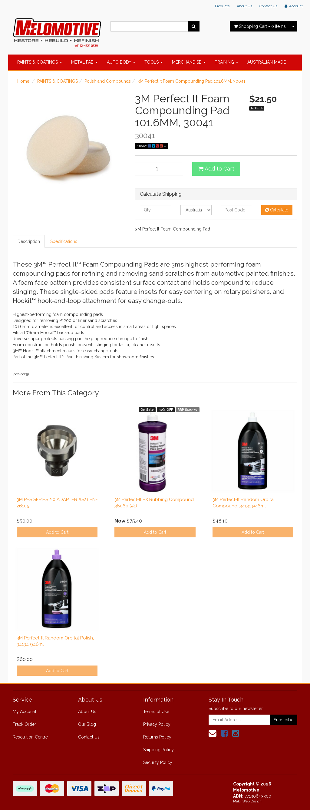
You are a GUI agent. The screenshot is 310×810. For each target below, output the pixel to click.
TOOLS (153, 62)
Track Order (24, 724)
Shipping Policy (158, 749)
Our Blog (87, 724)
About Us (244, 6)
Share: (151, 146)
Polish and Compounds (107, 81)
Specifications (63, 241)
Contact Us (268, 6)
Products (222, 6)
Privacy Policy (156, 724)
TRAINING (226, 62)
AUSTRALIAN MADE (266, 62)
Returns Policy (157, 737)
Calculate (276, 209)
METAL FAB (84, 62)
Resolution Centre (30, 737)
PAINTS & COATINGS (39, 62)
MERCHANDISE (189, 62)
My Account (24, 711)
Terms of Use (156, 711)
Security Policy (157, 762)
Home (23, 81)
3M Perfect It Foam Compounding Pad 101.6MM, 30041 (191, 81)
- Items (260, 26)
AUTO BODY (121, 62)
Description (29, 241)
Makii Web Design (247, 801)
